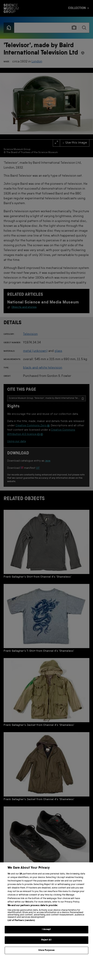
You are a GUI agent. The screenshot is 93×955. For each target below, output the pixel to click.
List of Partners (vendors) (21, 925)
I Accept (46, 934)
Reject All (46, 944)
